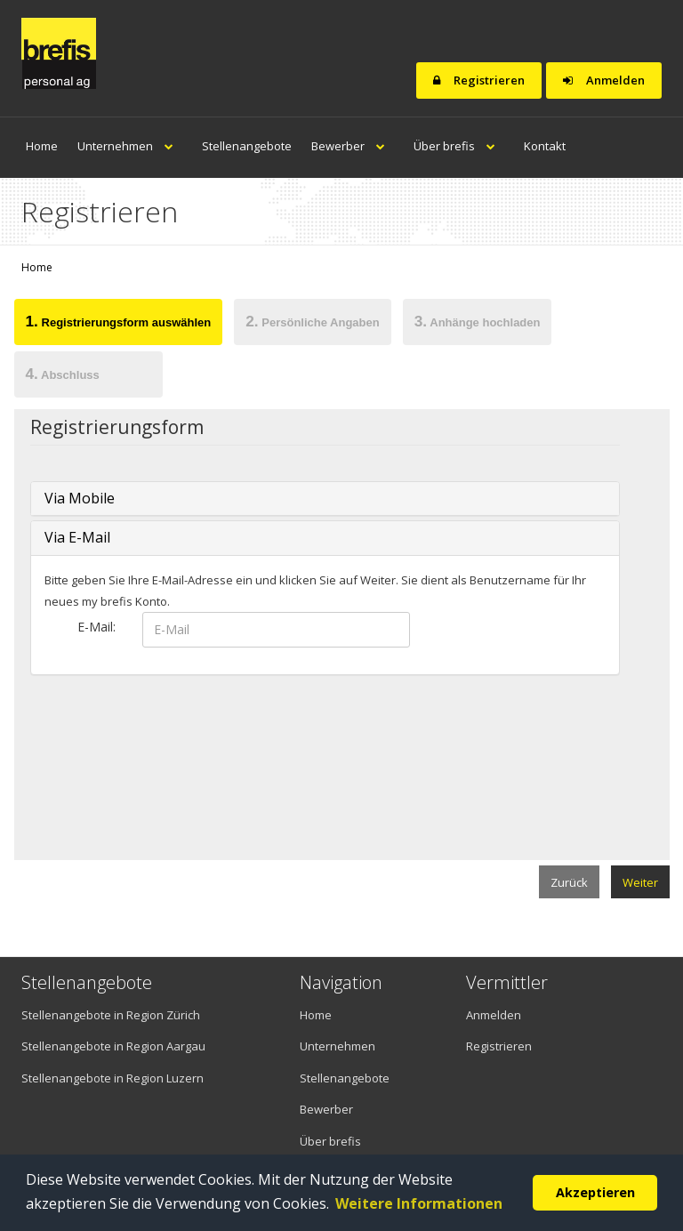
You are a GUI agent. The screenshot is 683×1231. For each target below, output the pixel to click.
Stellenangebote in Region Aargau (113, 1046)
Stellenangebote (247, 146)
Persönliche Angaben (312, 321)
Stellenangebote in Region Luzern (112, 1078)
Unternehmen (129, 146)
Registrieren (479, 80)
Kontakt (545, 146)
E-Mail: (96, 626)
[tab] (118, 325)
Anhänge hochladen (477, 321)
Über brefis (459, 146)
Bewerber (352, 146)
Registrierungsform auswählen (119, 321)
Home (42, 146)
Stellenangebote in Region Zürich (110, 1015)
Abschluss (63, 373)
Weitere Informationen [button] (418, 1203)
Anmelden (604, 80)
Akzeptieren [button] (595, 1192)
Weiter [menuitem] (640, 882)
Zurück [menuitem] (569, 882)
